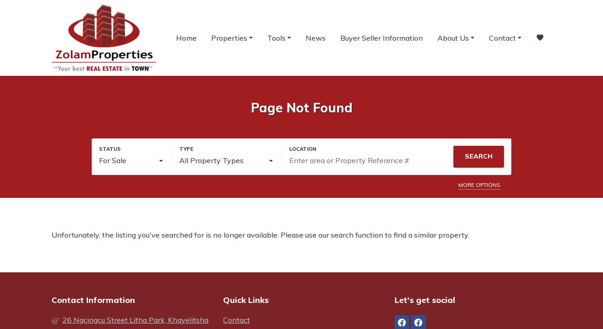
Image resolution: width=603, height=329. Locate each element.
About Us (455, 37)
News (316, 37)
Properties (232, 37)
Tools (279, 37)
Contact (505, 37)
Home (186, 37)
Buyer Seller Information (381, 37)
